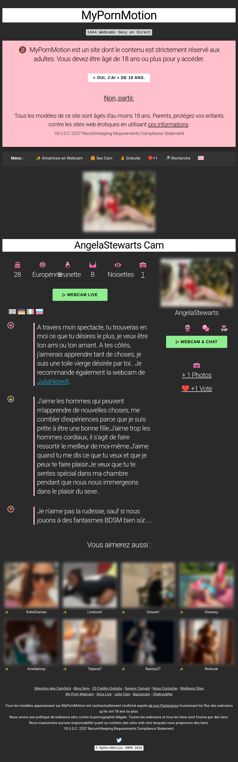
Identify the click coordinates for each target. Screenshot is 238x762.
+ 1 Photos (196, 375)
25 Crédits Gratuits (107, 688)
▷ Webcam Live (80, 295)
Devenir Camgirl (137, 688)
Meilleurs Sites (192, 688)
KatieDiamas (36, 612)
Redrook (211, 669)
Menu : (17, 158)
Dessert (153, 612)
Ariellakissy (36, 669)
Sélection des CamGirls (52, 688)
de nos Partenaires (163, 705)
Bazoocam (141, 694)
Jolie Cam (122, 694)
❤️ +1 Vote (196, 389)
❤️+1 (152, 158)
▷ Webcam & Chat (196, 342)
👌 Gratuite (130, 158)
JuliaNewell (53, 381)
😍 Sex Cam (101, 158)
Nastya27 (153, 669)
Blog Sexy (81, 688)
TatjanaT (95, 669)
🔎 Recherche (177, 158)
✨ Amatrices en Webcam (59, 158)
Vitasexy (211, 612)
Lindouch (94, 612)
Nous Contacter (165, 688)
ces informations (168, 124)
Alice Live (103, 694)
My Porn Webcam (79, 694)
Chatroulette (163, 694)
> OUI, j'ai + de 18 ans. (119, 77)
